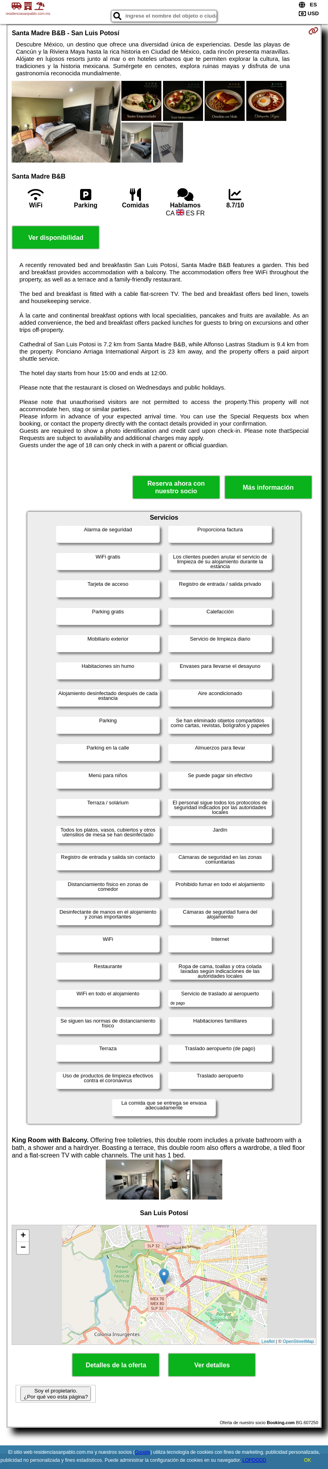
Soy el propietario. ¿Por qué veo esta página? (56, 1394)
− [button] (23, 1248)
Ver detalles (212, 1365)
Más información (268, 487)
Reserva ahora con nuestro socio (176, 487)
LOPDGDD (254, 1460)
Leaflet (268, 1341)
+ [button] (23, 1236)
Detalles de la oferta (116, 1365)
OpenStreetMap (298, 1341)
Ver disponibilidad (55, 237)
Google (142, 1452)
